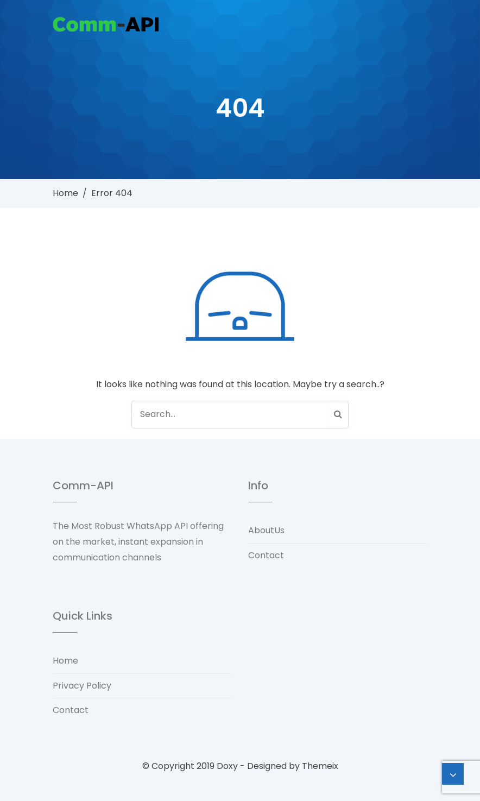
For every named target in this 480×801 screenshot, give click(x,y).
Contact (266, 555)
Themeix (320, 766)
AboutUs (266, 530)
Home (65, 193)
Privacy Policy (82, 685)
